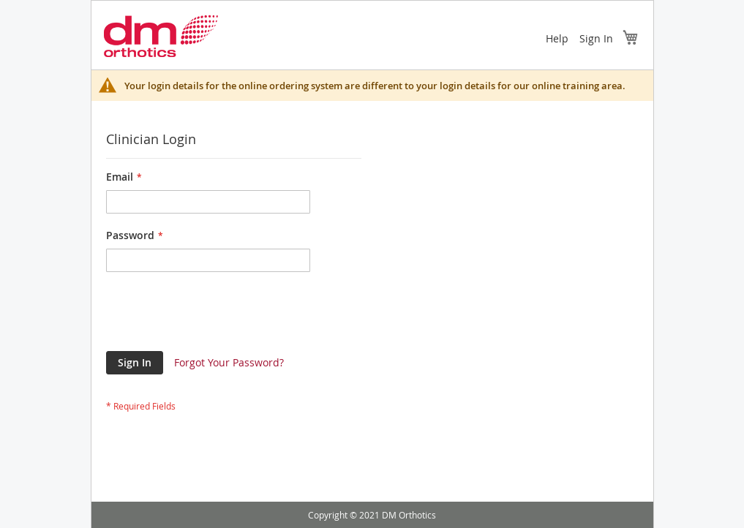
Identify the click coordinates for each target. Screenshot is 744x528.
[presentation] (217, 315)
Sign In (596, 38)
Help (557, 38)
